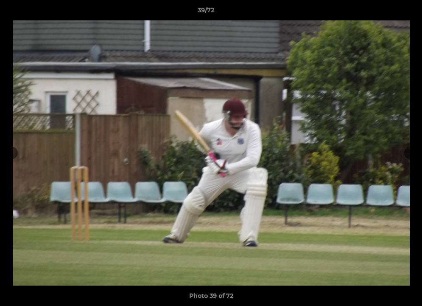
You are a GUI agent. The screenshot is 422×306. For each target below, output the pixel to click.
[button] (386, 12)
